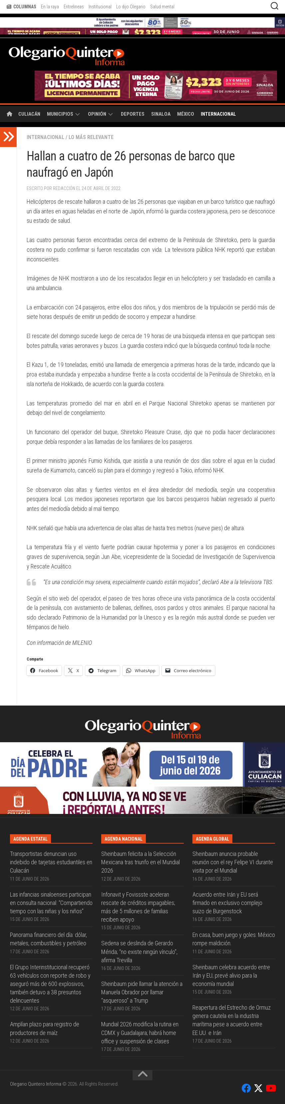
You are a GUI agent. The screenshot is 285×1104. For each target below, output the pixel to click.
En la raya (50, 6)
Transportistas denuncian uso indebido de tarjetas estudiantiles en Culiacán (51, 862)
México (185, 114)
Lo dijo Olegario (130, 6)
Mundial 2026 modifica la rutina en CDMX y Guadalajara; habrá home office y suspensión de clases (139, 1032)
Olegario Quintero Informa (35, 1084)
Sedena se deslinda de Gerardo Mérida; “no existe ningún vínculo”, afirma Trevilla (139, 951)
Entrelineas (74, 6)
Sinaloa (160, 114)
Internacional (218, 114)
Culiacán (29, 114)
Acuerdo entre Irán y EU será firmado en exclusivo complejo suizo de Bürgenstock (227, 903)
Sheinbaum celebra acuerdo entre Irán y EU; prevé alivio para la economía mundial (231, 975)
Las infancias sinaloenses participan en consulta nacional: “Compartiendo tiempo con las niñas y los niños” (51, 903)
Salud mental (162, 6)
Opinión (97, 114)
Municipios (60, 114)
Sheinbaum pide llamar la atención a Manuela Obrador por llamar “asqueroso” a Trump (141, 992)
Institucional (100, 6)
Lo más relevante (91, 137)
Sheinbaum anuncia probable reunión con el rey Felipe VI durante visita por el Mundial (232, 862)
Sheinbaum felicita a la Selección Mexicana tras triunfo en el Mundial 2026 (140, 862)
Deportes (132, 114)
